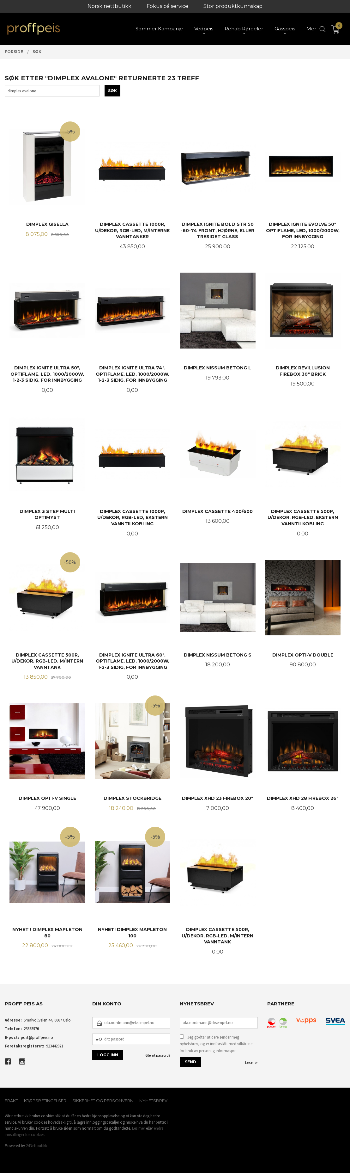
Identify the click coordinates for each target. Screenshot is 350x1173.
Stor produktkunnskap (232, 6)
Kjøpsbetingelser (45, 1100)
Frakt (11, 1100)
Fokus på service (167, 6)
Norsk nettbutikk (109, 6)
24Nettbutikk (36, 1145)
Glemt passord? (157, 1055)
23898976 (31, 1028)
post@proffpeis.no (37, 1037)
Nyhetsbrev (153, 1100)
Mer (311, 29)
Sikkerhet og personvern (102, 1100)
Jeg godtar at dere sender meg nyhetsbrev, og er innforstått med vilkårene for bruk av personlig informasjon (216, 1043)
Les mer (251, 1062)
